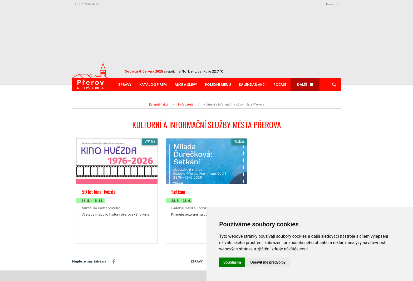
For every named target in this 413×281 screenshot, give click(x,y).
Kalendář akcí (252, 84)
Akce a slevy (186, 84)
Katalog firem (153, 84)
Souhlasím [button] (232, 262)
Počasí (279, 84)
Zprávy (124, 84)
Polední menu (218, 84)
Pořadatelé (186, 104)
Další (305, 84)
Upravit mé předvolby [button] (268, 262)
